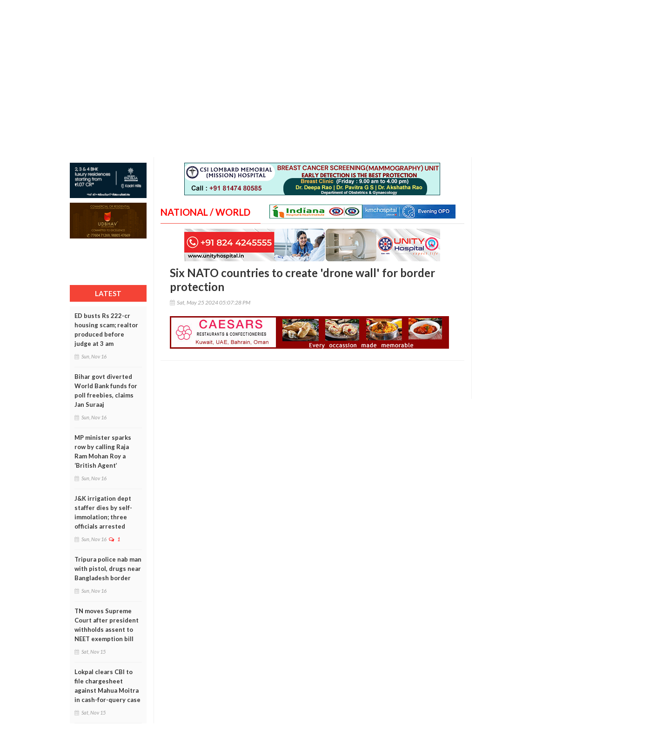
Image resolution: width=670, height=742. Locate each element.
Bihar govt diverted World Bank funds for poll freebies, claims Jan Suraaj (105, 390)
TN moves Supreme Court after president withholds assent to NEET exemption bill (106, 625)
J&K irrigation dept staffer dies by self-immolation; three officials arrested (103, 512)
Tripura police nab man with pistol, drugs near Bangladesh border (107, 569)
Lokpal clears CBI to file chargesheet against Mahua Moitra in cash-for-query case (107, 685)
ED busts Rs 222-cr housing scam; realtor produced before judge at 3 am (106, 329)
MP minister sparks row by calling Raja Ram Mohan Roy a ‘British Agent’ (102, 451)
